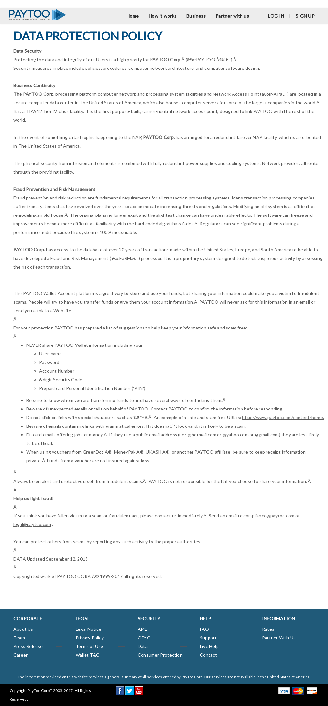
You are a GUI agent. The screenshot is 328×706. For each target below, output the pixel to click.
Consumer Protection (160, 655)
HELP (205, 618)
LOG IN (276, 16)
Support (208, 637)
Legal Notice (88, 629)
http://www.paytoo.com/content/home (282, 417)
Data (143, 646)
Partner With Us (279, 637)
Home (133, 16)
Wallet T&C (87, 655)
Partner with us (232, 16)
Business (196, 16)
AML (142, 629)
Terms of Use (89, 646)
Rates (268, 629)
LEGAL (83, 618)
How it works (163, 16)
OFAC (144, 637)
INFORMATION (278, 618)
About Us (23, 629)
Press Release (28, 646)
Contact (208, 655)
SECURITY (149, 618)
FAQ (204, 629)
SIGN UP (305, 16)
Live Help (209, 646)
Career (20, 655)
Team (19, 637)
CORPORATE (27, 618)
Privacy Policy (90, 637)
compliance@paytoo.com (268, 515)
